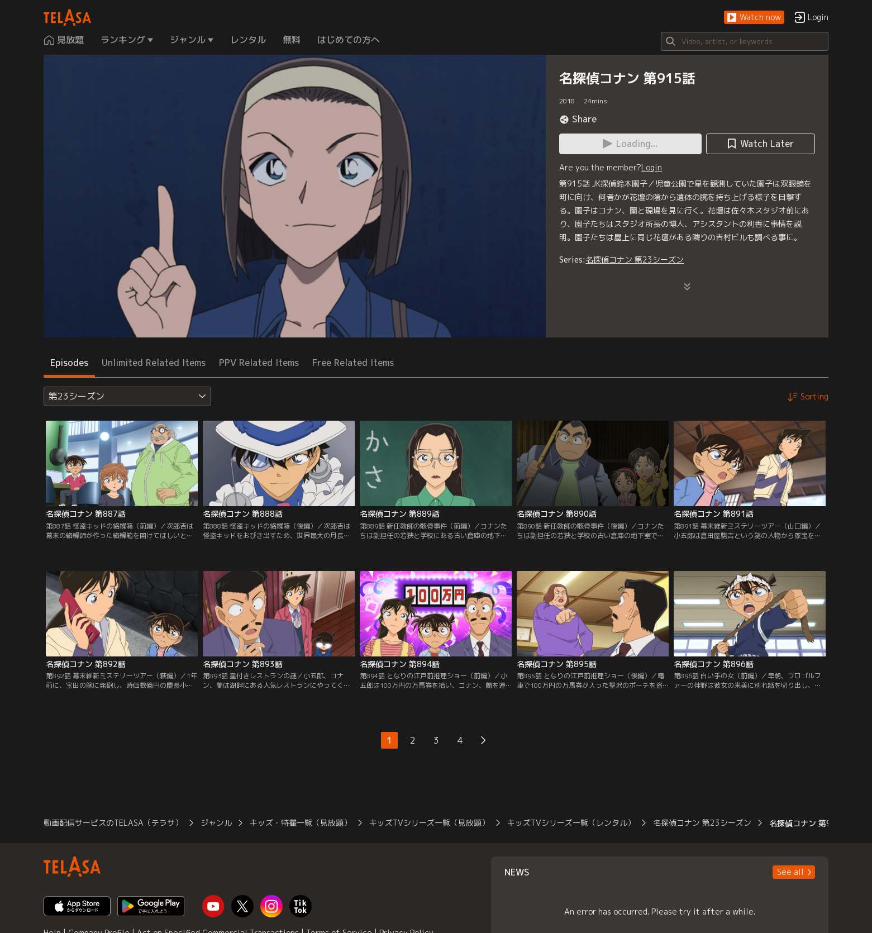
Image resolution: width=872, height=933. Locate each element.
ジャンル (216, 822)
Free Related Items (353, 362)
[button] (754, 18)
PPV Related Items (259, 362)
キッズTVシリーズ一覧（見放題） (429, 822)
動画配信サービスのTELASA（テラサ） (113, 822)
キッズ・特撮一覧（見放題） (300, 822)
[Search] (744, 41)
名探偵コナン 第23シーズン (634, 259)
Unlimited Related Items (154, 362)
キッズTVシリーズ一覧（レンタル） (571, 822)
